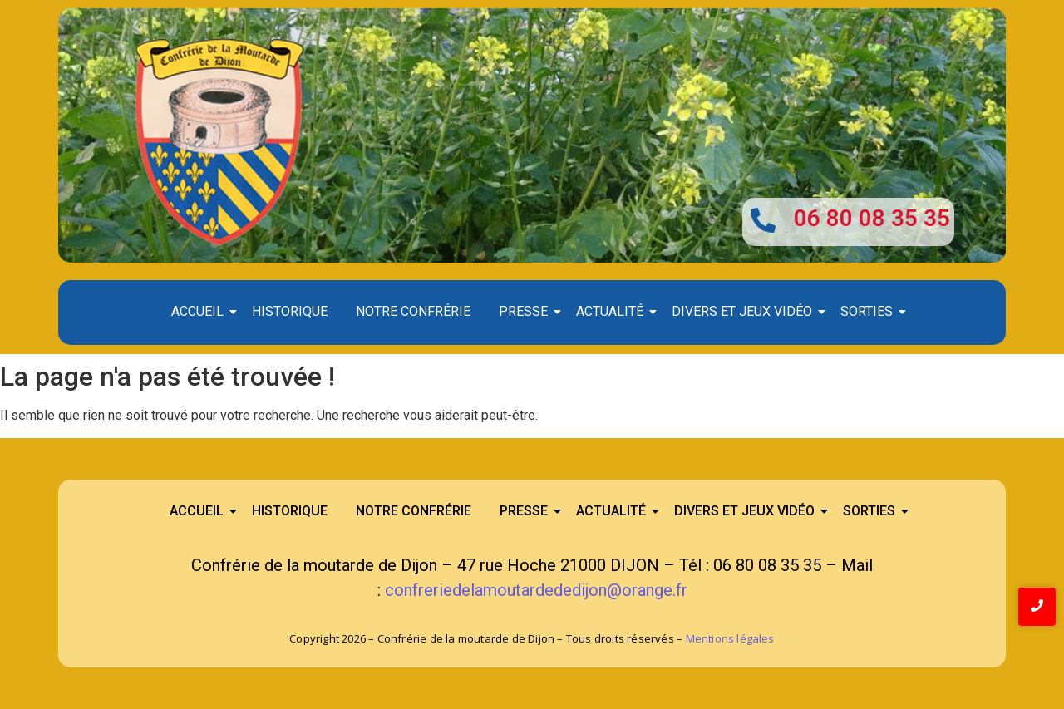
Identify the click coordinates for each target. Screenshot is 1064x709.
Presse (526, 311)
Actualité (612, 311)
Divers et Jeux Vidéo (745, 311)
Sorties (869, 311)
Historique (290, 311)
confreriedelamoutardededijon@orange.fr (536, 590)
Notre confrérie (413, 311)
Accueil (200, 311)
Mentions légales (730, 638)
